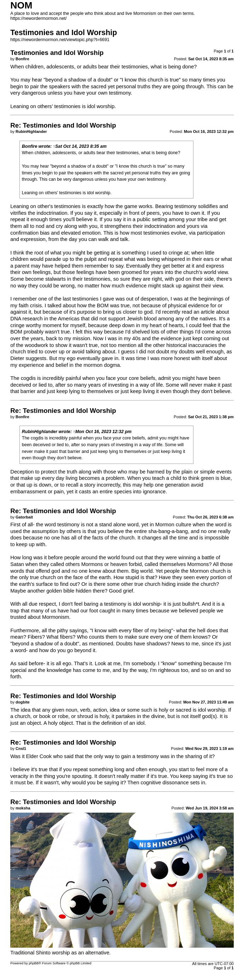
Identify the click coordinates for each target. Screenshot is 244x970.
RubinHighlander (39, 431)
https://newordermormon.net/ (38, 18)
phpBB (34, 963)
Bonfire (29, 146)
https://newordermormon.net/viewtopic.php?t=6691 (59, 39)
